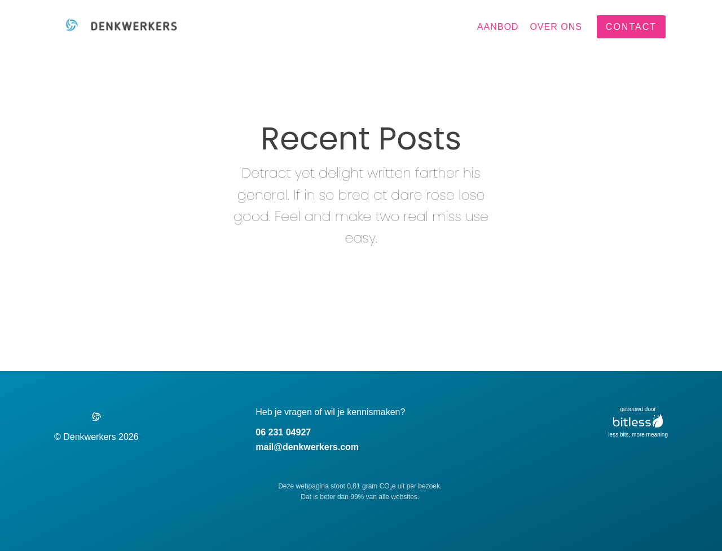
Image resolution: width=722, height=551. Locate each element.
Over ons (556, 27)
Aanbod (498, 27)
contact (631, 27)
